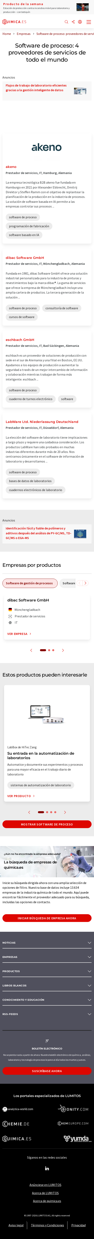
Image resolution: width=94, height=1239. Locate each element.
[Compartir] (73, 22)
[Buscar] (66, 22)
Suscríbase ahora (47, 1071)
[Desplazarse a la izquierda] (79, 583)
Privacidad (78, 1225)
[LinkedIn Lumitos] (47, 1169)
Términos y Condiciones (47, 1225)
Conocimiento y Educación (23, 999)
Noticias (9, 942)
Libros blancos (14, 985)
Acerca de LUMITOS (45, 1193)
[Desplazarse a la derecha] (85, 583)
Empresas (10, 956)
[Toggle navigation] (89, 22)
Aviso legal (16, 1225)
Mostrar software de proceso (47, 824)
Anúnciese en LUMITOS (45, 1185)
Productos (11, 971)
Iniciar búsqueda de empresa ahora (47, 918)
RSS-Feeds (10, 1014)
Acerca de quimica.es (47, 1201)
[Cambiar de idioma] (80, 22)
